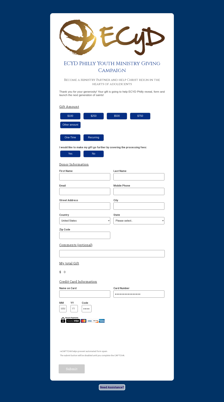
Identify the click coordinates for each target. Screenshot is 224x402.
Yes (70, 153)
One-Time (70, 137)
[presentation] (83, 338)
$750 (140, 115)
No (93, 153)
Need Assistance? (112, 387)
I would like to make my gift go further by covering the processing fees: (103, 147)
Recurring (93, 137)
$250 (94, 115)
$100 (70, 115)
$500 (117, 115)
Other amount (70, 124)
